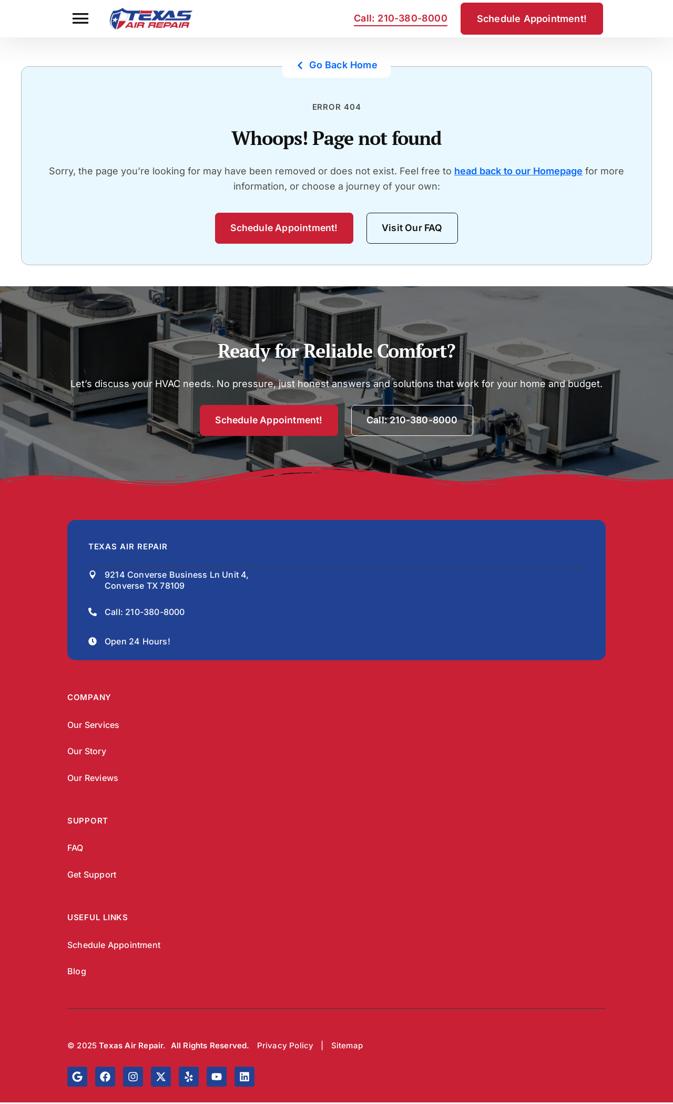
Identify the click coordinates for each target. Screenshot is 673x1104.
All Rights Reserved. (210, 1048)
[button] (80, 19)
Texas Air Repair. (132, 1048)
